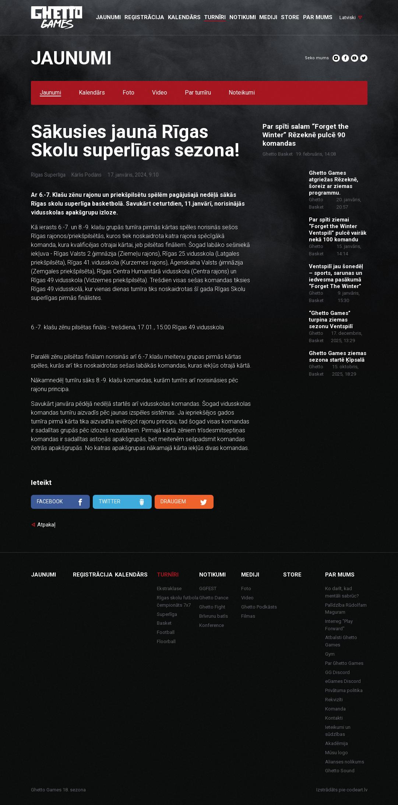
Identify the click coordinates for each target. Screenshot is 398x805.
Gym (330, 654)
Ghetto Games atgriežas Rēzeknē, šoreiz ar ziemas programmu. (333, 183)
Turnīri (168, 574)
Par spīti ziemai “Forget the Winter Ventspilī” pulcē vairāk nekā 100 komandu (337, 229)
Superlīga (167, 614)
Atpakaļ (46, 524)
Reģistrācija (93, 574)
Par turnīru (198, 93)
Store (292, 574)
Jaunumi (50, 93)
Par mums (340, 574)
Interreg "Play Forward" (339, 624)
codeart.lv (356, 789)
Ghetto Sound (340, 770)
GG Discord (337, 672)
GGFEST (207, 588)
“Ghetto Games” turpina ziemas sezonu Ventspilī (331, 320)
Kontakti (334, 718)
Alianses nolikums (344, 762)
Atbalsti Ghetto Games (341, 641)
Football (166, 632)
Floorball (166, 641)
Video (159, 93)
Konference (211, 625)
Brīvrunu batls (213, 616)
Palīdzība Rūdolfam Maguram (346, 608)
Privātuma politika (344, 690)
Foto (128, 93)
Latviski (347, 17)
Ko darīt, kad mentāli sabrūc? (342, 592)
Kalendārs (92, 93)
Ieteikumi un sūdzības (338, 730)
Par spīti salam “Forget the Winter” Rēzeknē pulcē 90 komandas (306, 135)
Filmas (248, 616)
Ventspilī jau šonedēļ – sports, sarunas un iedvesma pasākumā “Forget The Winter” (336, 276)
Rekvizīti (334, 699)
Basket (164, 623)
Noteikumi (242, 93)
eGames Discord (343, 681)
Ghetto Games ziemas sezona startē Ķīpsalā (337, 356)
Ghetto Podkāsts (259, 607)
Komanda (335, 709)
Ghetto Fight (212, 607)
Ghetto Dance (213, 597)
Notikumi (212, 574)
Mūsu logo (336, 752)
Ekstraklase (169, 588)
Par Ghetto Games (344, 663)
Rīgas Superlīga (48, 175)
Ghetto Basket (278, 154)
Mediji (250, 574)
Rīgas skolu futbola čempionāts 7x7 (177, 601)
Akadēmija (336, 743)
